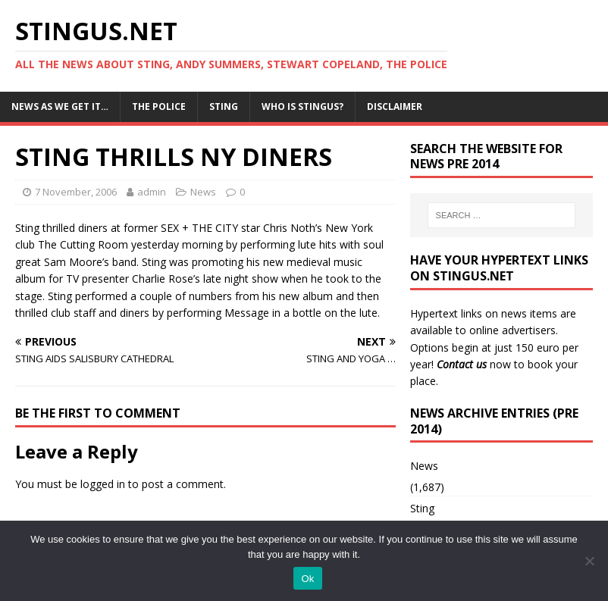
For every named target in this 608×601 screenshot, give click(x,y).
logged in (102, 484)
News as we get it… (59, 106)
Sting (223, 106)
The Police (159, 106)
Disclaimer (394, 106)
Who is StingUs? (302, 106)
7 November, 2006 (76, 192)
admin (151, 192)
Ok (307, 578)
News (203, 192)
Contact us (462, 364)
